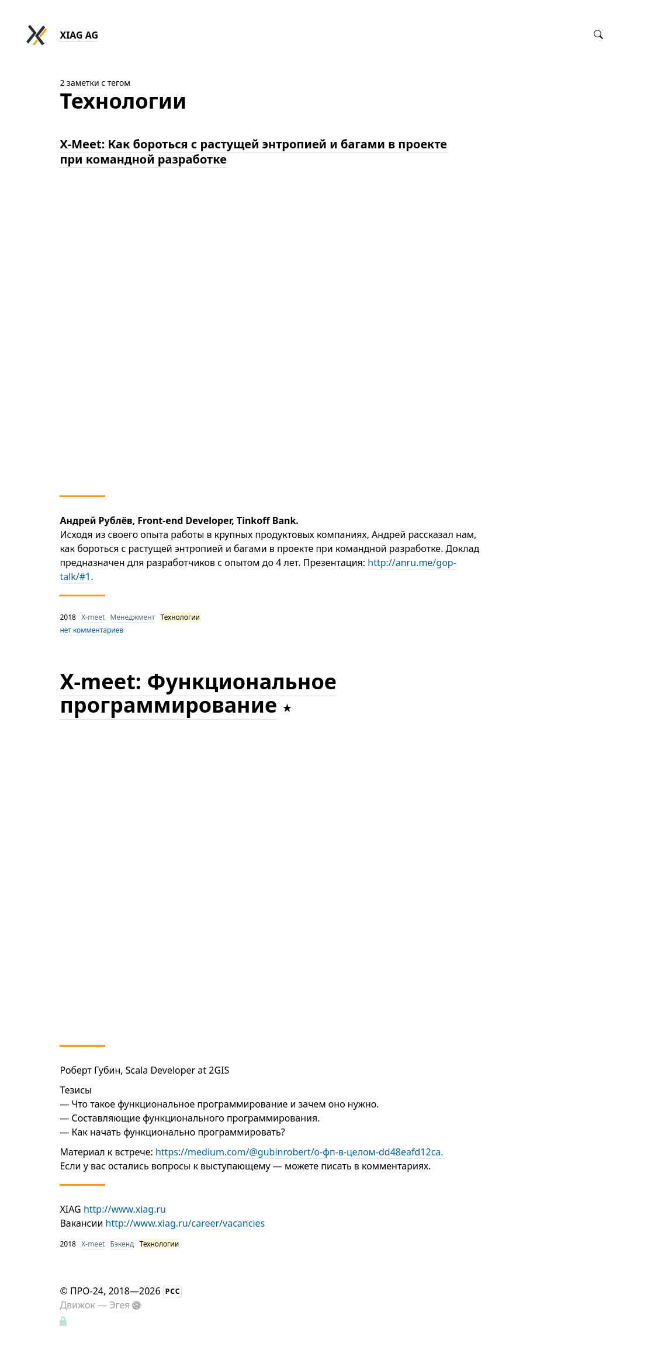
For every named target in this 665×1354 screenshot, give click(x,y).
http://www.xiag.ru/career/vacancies (185, 1223)
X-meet (93, 617)
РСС (173, 1291)
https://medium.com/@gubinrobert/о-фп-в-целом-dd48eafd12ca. (299, 1151)
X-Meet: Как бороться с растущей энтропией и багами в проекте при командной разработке (253, 151)
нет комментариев (91, 630)
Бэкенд (122, 1244)
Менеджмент (132, 617)
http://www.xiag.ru (125, 1209)
